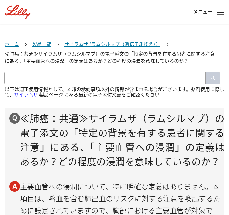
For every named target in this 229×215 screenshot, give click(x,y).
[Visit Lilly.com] (114, 42)
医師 (114, 130)
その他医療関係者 (114, 201)
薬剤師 (114, 153)
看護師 (114, 177)
